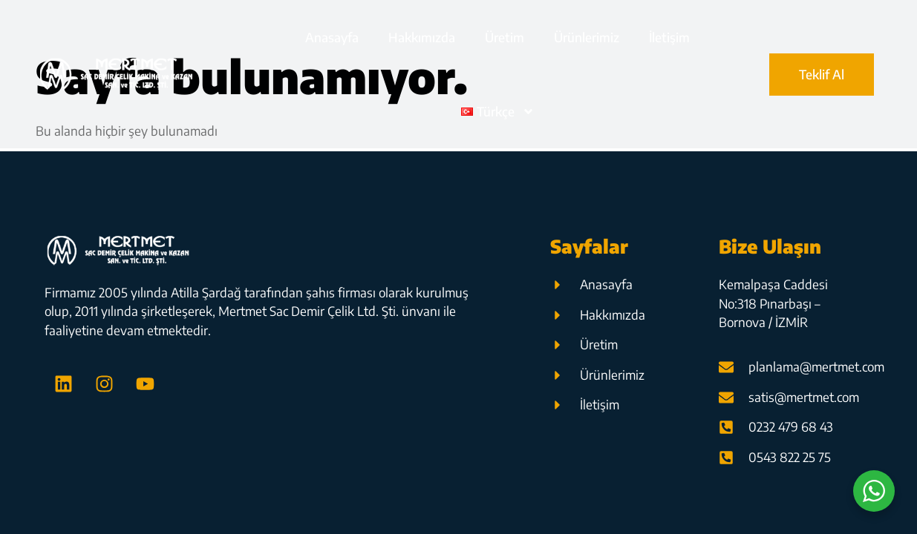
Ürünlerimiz (586, 37)
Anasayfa (332, 37)
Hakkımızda (421, 37)
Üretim (504, 37)
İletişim (669, 37)
